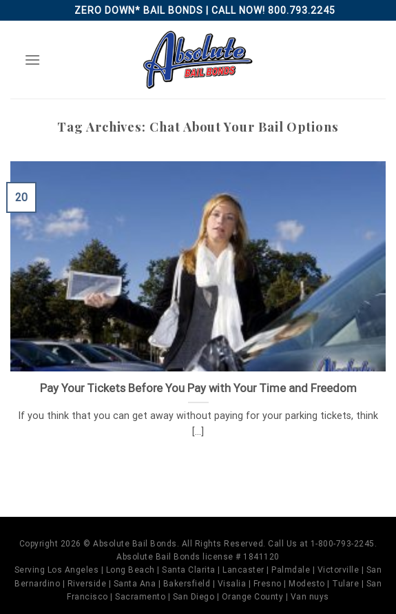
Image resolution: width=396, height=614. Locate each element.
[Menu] (32, 59)
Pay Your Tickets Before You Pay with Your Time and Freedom (198, 388)
